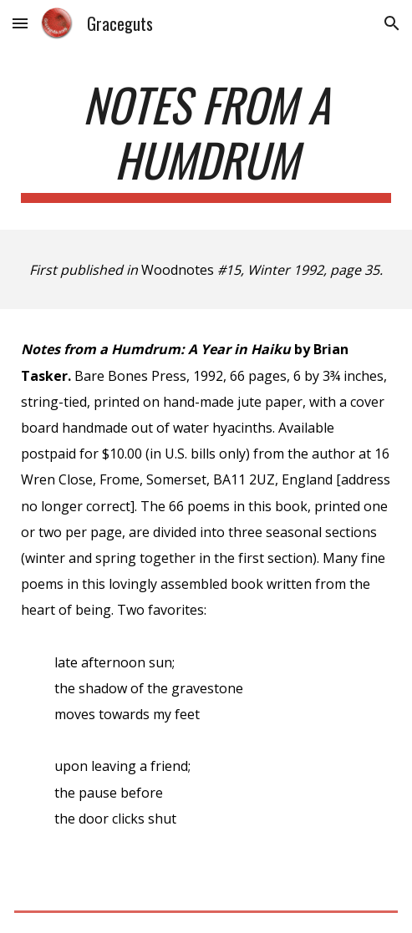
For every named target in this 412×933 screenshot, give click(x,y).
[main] (206, 140)
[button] (20, 23)
